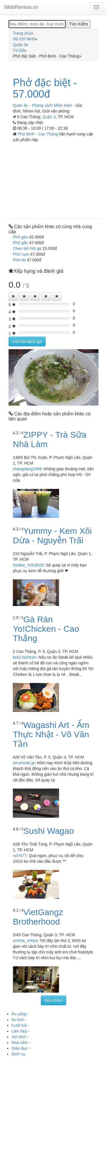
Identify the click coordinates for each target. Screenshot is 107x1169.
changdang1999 (27, 469)
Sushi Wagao (48, 831)
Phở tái (19, 260)
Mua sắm (19, 1042)
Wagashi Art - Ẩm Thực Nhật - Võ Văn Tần (51, 734)
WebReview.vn (21, 7)
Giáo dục (19, 1048)
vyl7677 (20, 855)
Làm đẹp (19, 1031)
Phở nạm (21, 254)
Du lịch (17, 1019)
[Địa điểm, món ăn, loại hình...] (37, 24)
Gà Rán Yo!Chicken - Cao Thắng (46, 629)
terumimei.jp (24, 763)
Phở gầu (20, 237)
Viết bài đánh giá (27, 341)
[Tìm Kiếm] (78, 24)
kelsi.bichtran (24, 657)
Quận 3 (49, 116)
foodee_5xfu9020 (28, 565)
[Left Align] (13, 296)
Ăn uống (18, 1014)
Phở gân (20, 242)
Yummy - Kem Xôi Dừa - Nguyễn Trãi (52, 535)
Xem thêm (54, 1000)
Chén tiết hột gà (27, 248)
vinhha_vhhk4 (25, 940)
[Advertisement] (53, 178)
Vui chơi (18, 1036)
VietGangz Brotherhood (38, 916)
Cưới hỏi (19, 1025)
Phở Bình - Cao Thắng (38, 134)
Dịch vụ (18, 1054)
